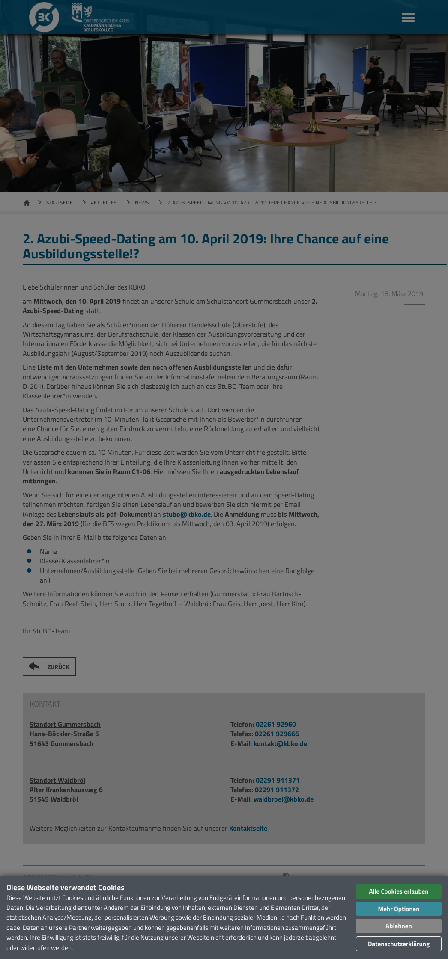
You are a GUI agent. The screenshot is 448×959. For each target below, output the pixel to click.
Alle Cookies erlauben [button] (398, 891)
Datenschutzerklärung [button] (399, 944)
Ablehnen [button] (398, 926)
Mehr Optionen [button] (398, 909)
